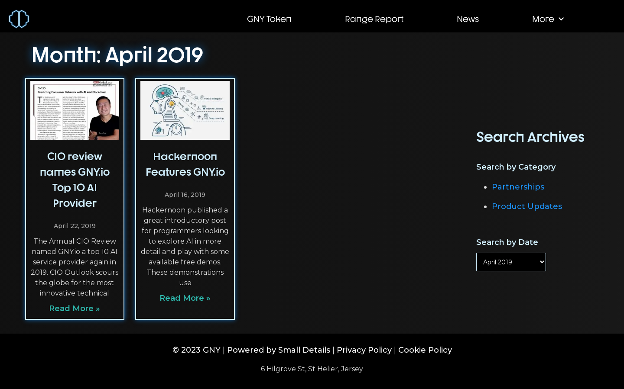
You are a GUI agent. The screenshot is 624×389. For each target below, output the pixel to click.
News (468, 19)
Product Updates (527, 206)
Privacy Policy (364, 350)
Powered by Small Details (278, 350)
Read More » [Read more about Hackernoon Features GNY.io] (185, 298)
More (548, 19)
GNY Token (269, 19)
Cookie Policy (425, 350)
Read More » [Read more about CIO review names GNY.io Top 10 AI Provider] (74, 308)
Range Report (374, 19)
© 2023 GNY (196, 350)
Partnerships (518, 187)
